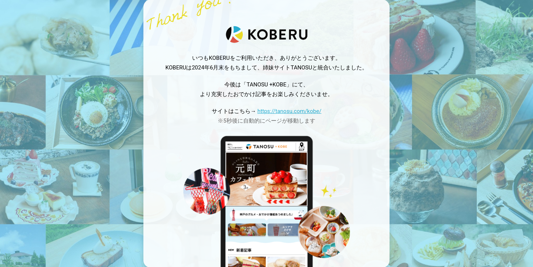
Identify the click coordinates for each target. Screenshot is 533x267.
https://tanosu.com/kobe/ (289, 111)
